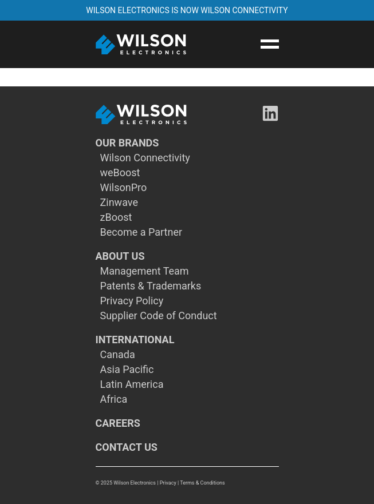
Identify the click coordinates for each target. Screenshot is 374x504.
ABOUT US (120, 256)
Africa (114, 399)
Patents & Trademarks (151, 286)
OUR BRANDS (127, 143)
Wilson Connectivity (145, 158)
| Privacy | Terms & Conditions (191, 483)
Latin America (132, 384)
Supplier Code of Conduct (158, 316)
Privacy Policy (132, 301)
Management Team (144, 271)
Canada (117, 355)
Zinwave (119, 202)
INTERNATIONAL (135, 340)
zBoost (116, 217)
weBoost (120, 173)
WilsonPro (123, 187)
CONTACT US (127, 447)
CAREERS (118, 423)
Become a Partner (141, 232)
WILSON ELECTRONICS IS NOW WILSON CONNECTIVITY (187, 10)
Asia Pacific (127, 369)
